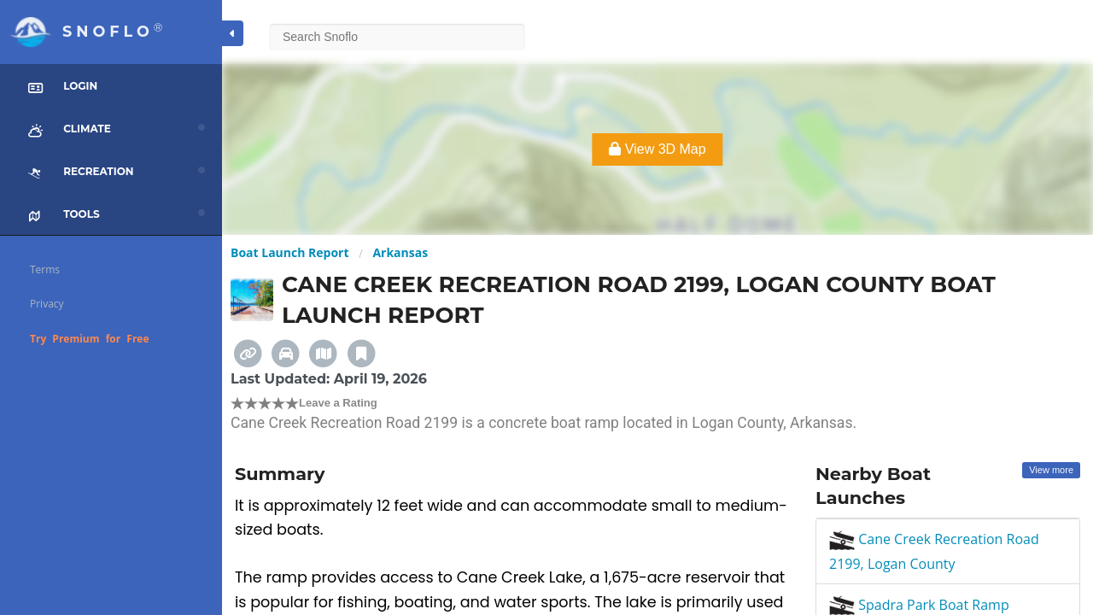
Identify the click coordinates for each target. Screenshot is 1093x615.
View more (1051, 470)
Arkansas (400, 252)
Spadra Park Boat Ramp (919, 604)
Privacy (47, 303)
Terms (45, 269)
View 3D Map (657, 149)
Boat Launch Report (290, 252)
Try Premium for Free (89, 338)
